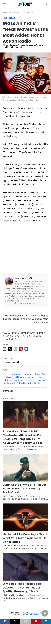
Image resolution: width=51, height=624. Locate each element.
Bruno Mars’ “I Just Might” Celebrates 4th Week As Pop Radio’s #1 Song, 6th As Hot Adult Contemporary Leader (23, 437)
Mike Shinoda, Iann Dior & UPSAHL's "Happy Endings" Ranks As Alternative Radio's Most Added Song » (25, 319)
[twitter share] (10, 349)
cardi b (27, 374)
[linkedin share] (26, 349)
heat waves (20, 380)
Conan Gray (40, 374)
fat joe (30, 377)
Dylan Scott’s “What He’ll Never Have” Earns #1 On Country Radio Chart (24, 488)
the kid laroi (25, 383)
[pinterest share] (21, 349)
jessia (32, 380)
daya (8, 377)
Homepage (7, 12)
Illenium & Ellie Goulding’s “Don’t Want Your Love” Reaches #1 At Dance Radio (25, 538)
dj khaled (19, 377)
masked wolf (9, 383)
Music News (28, 12)
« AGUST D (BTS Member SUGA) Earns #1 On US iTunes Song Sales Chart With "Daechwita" (24, 336)
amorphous (14, 374)
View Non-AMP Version (30, 614)
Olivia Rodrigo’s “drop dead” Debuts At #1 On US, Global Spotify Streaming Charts (22, 587)
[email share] (15, 349)
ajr (4, 374)
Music (16, 12)
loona (42, 380)
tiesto (37, 383)
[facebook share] (4, 349)
